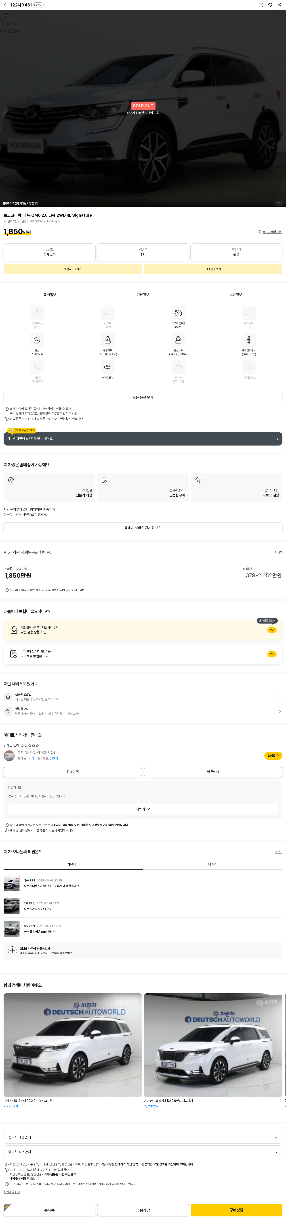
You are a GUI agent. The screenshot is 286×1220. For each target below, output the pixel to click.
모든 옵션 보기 (143, 397)
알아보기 (143, 630)
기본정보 (143, 295)
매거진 (212, 864)
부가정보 (236, 295)
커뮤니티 (73, 864)
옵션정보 (50, 295)
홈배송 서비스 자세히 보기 (143, 528)
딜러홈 (271, 756)
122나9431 (27, 5)
